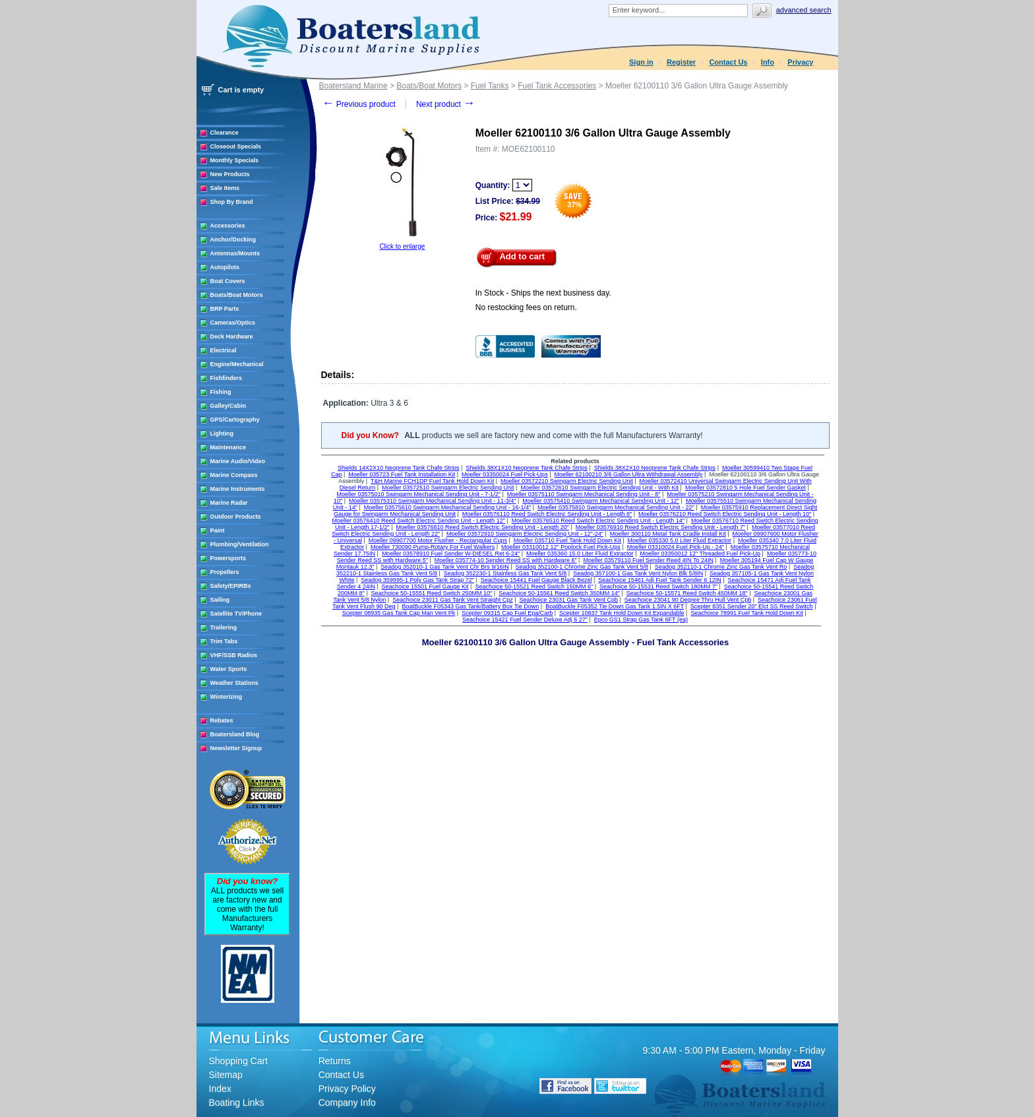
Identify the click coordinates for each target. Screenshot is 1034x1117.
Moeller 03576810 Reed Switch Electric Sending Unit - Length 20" (482, 527)
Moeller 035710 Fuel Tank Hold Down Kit (567, 540)
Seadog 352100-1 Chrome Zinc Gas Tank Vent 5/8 (582, 566)
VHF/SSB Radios (234, 655)
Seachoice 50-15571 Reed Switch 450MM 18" (687, 593)
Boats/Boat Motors (236, 295)
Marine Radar (229, 502)
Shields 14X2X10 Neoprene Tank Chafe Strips (398, 467)
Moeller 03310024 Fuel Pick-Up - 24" (675, 547)
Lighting (222, 433)
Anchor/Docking (233, 239)
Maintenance (228, 447)
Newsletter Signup (236, 748)
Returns (335, 1061)
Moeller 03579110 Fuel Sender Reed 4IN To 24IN (648, 560)
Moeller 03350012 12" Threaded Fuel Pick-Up (700, 553)
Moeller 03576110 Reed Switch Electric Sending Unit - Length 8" (547, 514)
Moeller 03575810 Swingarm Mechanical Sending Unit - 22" (615, 507)
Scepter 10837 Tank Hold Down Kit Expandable (621, 613)
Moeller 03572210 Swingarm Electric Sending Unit (567, 481)
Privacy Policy (347, 1088)
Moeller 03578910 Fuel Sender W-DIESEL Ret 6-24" (451, 553)
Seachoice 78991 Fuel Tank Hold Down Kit (746, 613)
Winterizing (226, 696)
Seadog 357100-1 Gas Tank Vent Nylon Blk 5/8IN (638, 573)
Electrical (223, 350)
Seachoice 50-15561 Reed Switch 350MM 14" (559, 593)
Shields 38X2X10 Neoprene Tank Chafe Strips (654, 467)
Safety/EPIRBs (230, 586)
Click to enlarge (402, 246)
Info (767, 62)
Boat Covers (227, 281)
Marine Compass (234, 475)
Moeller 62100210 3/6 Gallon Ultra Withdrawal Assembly (628, 474)
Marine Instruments (237, 489)
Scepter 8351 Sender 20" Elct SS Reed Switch (751, 606)
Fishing (220, 392)
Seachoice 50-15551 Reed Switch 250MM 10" (432, 593)
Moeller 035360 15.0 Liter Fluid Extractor (580, 553)
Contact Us (728, 62)
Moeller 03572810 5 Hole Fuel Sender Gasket (745, 487)
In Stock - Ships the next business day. (543, 293)
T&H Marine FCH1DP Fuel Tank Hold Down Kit (432, 481)
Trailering (223, 627)
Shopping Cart (238, 1061)
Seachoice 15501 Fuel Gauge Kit (425, 586)
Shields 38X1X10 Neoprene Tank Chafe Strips (526, 467)
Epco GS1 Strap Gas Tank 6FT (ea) (641, 619)
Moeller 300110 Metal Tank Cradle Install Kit (668, 533)
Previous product (359, 104)
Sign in (641, 62)
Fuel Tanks (490, 85)
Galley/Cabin (228, 405)
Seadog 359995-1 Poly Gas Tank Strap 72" (417, 580)
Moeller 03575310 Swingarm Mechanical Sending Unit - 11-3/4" (432, 500)
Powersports (228, 558)
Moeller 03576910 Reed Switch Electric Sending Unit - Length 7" (660, 527)
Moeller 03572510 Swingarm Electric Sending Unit (448, 487)
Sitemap (226, 1074)
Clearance (224, 132)
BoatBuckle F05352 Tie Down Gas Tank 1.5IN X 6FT (614, 606)
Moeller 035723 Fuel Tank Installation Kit (401, 474)
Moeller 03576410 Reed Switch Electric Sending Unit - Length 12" (418, 520)
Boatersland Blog (235, 734)
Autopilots (225, 267)
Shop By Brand (231, 202)
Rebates (221, 720)
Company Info (347, 1102)
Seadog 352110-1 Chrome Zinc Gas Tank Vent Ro (721, 566)
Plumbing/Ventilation (239, 544)
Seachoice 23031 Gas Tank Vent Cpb (569, 599)
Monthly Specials (234, 160)
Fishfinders (226, 378)
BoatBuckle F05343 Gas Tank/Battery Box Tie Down (470, 606)
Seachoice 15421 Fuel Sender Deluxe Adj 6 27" (525, 619)
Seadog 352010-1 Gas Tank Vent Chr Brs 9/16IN (444, 566)
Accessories (227, 225)
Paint (217, 530)
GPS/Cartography (235, 419)
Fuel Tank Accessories (557, 85)
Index (220, 1088)
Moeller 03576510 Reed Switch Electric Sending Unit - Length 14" (598, 520)
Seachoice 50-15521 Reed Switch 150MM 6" (534, 586)
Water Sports (228, 669)
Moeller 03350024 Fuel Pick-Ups (505, 474)
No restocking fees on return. (526, 307)
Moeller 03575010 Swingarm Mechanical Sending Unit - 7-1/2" (419, 494)
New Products (230, 174)
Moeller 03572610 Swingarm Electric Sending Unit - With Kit (599, 487)
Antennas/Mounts (235, 253)
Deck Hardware (231, 336)
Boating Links (236, 1102)
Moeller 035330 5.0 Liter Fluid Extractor (680, 540)
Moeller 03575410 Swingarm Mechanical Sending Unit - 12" (600, 500)
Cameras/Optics (233, 322)
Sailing (220, 599)
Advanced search (804, 10)
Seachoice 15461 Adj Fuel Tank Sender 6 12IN (659, 580)
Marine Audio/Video (238, 461)
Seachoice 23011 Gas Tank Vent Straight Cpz (452, 599)
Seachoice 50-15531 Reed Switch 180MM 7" (658, 586)
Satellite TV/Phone (236, 613)
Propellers (224, 572)
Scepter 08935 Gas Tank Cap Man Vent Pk (398, 613)
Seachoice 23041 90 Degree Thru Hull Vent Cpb (687, 599)
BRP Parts (224, 308)
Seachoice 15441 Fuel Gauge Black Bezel (536, 580)
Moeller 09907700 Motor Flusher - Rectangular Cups (438, 540)
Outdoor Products (235, 516)
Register (681, 62)
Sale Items (225, 188)
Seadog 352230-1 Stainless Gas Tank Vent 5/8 (505, 573)
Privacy (800, 62)
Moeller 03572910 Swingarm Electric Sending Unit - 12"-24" (524, 533)
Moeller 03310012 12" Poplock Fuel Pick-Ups (561, 547)
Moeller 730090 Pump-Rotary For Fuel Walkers (433, 547)
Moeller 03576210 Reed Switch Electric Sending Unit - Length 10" (724, 514)
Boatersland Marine (353, 85)
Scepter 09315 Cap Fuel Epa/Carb (507, 613)
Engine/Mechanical (237, 364)
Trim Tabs (224, 641)
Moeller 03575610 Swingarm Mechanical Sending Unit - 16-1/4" (447, 507)
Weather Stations (234, 683)
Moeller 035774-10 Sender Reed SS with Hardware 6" (506, 560)
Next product (445, 104)
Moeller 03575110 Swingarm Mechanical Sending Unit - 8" (584, 494)
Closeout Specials (236, 146)
